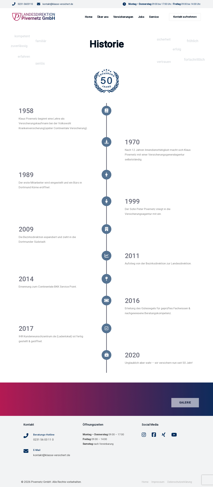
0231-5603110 (25, 4)
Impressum (157, 481)
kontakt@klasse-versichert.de (58, 4)
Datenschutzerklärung (179, 481)
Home (145, 481)
